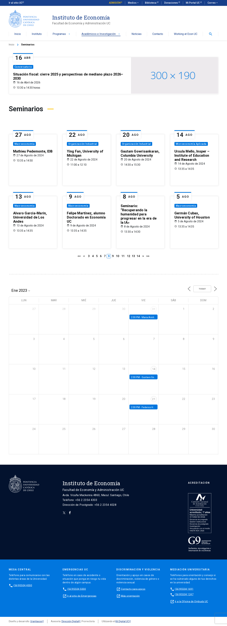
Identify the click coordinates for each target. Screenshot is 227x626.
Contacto (157, 34)
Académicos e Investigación (101, 34)
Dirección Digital (70, 621)
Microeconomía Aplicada (191, 144)
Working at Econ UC (185, 34)
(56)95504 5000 (76, 588)
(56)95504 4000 (22, 585)
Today (202, 289)
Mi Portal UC (193, 2)
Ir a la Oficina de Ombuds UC (191, 601)
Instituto (37, 34)
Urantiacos (36, 621)
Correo (213, 2)
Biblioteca (151, 2)
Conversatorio (23, 66)
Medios (133, 2)
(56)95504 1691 (184, 588)
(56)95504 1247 (184, 594)
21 (153, 399)
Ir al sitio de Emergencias (81, 595)
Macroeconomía (24, 144)
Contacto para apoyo (133, 588)
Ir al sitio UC (15, 2)
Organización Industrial (82, 144)
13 (133, 256)
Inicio (17, 34)
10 (117, 256)
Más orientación (130, 595)
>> (147, 256)
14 (138, 256)
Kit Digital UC (122, 621)
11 (123, 256)
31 (153, 309)
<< (79, 256)
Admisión (114, 2)
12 (128, 256)
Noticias (137, 34)
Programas (62, 34)
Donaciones (171, 2)
